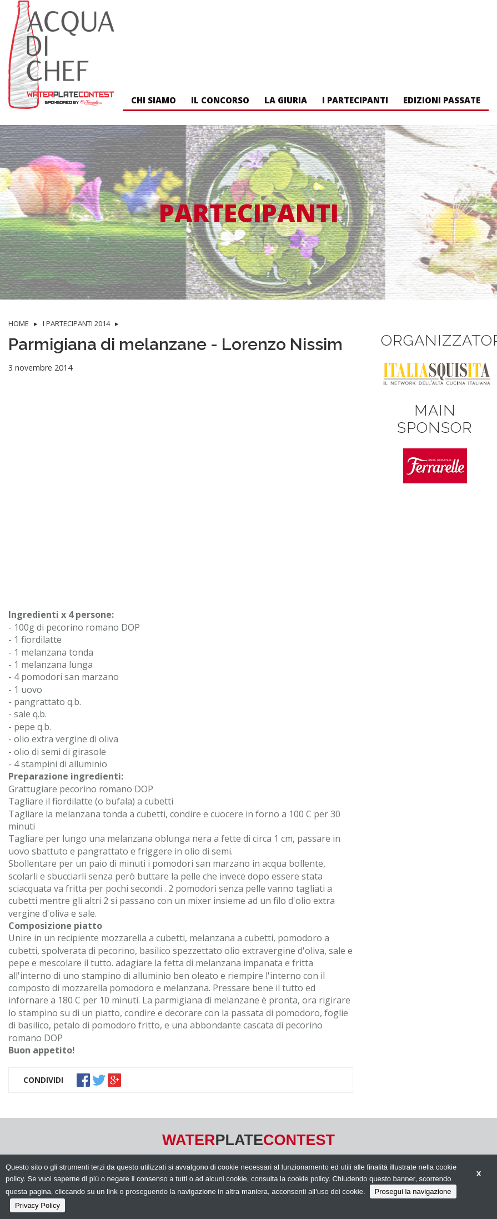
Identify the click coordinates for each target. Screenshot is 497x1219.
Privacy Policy (37, 1205)
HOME (18, 323)
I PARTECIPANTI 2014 (76, 323)
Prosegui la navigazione (413, 1191)
